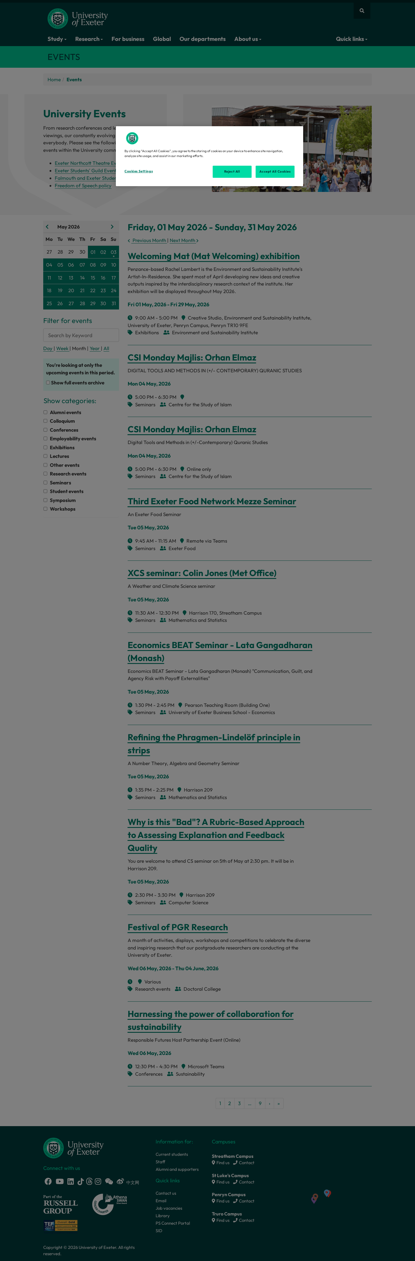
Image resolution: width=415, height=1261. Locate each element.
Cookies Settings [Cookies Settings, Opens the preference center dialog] (138, 171)
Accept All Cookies (274, 171)
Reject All (232, 171)
